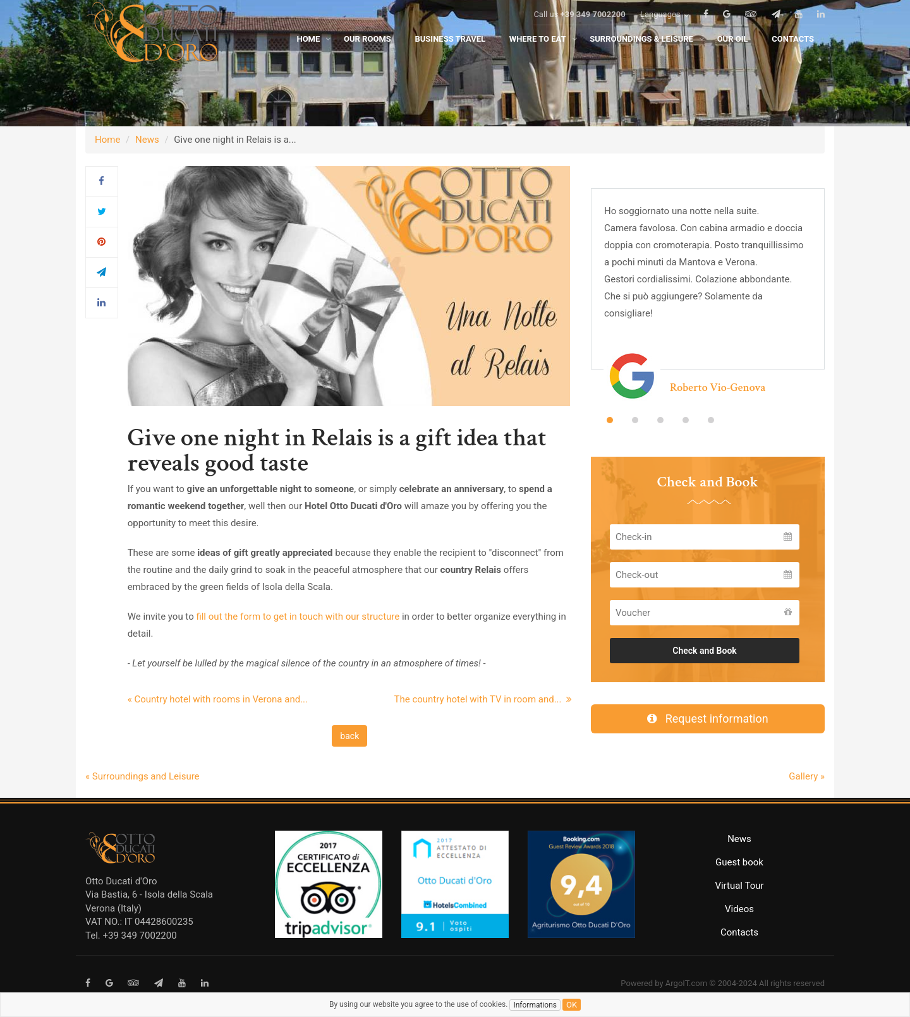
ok (571, 1004)
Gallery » (807, 776)
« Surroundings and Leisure (142, 776)
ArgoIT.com (686, 983)
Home (107, 139)
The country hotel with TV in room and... (483, 699)
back (349, 736)
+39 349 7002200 (593, 32)
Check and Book (704, 651)
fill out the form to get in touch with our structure (297, 616)
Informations (535, 1005)
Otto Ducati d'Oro (121, 881)
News (147, 139)
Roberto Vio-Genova (717, 387)
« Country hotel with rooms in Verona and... (218, 699)
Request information (707, 718)
